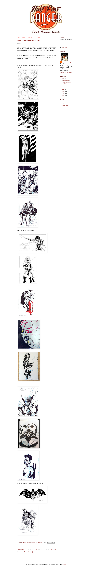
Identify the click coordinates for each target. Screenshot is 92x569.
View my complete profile (66, 72)
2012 (63, 93)
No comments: (39, 542)
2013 (63, 91)
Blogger (63, 564)
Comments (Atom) (28, 552)
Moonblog (64, 102)
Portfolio (64, 104)
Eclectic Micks (65, 105)
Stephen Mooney (66, 62)
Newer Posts (21, 549)
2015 (63, 87)
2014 (63, 89)
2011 (63, 95)
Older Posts (53, 549)
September (66, 80)
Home (37, 549)
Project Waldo (65, 47)
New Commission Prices (28, 40)
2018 (63, 79)
